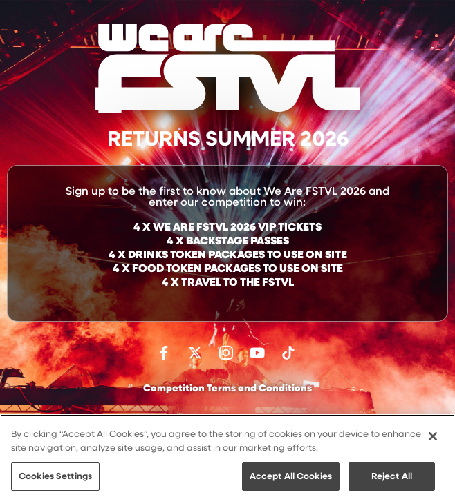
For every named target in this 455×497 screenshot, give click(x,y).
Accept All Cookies (291, 482)
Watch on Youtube (257, 353)
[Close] (433, 442)
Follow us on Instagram (226, 353)
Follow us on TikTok (288, 353)
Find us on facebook (164, 353)
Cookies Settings (55, 482)
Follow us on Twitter (195, 353)
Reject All (391, 482)
